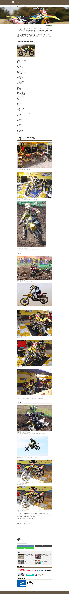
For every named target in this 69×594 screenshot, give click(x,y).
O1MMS (22, 539)
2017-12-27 (22, 19)
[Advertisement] (24, 530)
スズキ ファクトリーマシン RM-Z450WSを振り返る (32, 16)
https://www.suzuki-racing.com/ (22, 521)
